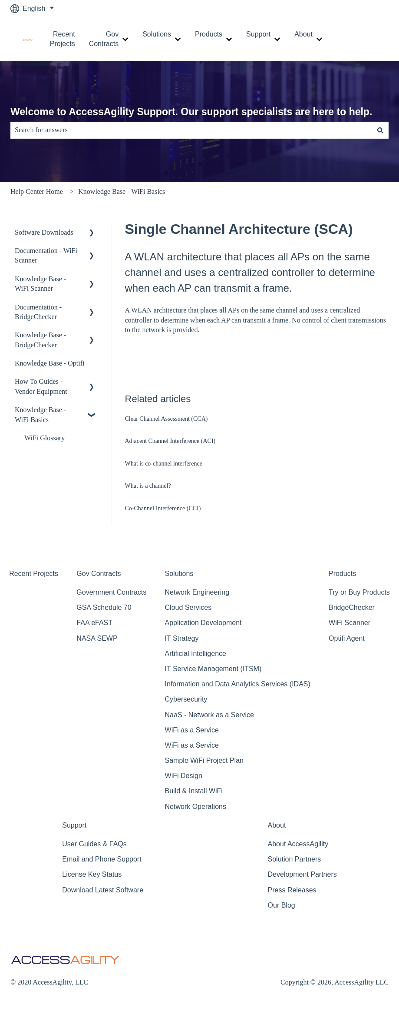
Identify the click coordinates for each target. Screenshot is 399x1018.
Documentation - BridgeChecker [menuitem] (38, 311)
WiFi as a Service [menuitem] (192, 730)
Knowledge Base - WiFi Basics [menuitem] (40, 414)
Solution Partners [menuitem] (294, 859)
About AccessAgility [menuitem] (298, 844)
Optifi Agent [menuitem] (347, 638)
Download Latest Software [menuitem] (102, 890)
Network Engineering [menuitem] (197, 592)
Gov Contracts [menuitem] (98, 573)
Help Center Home (36, 191)
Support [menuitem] (74, 825)
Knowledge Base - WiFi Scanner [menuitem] (40, 283)
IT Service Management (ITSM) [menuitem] (213, 668)
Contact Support (368, 39)
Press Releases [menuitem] (292, 890)
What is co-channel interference (163, 463)
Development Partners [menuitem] (302, 874)
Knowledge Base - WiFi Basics (121, 191)
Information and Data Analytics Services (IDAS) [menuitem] (237, 684)
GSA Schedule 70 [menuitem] (103, 607)
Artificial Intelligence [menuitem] (195, 653)
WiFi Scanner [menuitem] (349, 622)
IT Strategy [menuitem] (182, 638)
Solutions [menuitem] (179, 573)
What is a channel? (148, 485)
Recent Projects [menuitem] (33, 573)
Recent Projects (62, 38)
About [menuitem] (277, 825)
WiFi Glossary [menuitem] (44, 438)
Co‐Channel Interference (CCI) (163, 508)
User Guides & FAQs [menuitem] (94, 844)
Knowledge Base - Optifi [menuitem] (49, 363)
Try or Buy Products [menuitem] (359, 592)
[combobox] (191, 130)
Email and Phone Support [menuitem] (101, 859)
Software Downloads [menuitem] (44, 232)
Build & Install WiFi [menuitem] (194, 791)
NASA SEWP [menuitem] (96, 638)
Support (258, 34)
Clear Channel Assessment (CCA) (166, 419)
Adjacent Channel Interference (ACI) (170, 441)
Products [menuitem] (342, 573)
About (303, 34)
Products (208, 34)
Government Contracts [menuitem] (111, 592)
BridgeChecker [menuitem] (352, 607)
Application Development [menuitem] (203, 622)
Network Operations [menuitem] (195, 806)
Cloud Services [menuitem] (188, 607)
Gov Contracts (104, 38)
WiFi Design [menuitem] (183, 775)
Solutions (156, 34)
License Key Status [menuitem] (92, 874)
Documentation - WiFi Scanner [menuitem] (46, 255)
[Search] (380, 130)
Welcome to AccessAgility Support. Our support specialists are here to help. (191, 111)
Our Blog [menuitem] (281, 905)
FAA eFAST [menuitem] (94, 622)
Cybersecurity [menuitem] (186, 699)
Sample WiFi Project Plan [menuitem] (204, 760)
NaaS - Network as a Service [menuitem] (209, 715)
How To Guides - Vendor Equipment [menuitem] (41, 386)
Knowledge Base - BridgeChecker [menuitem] (40, 339)
